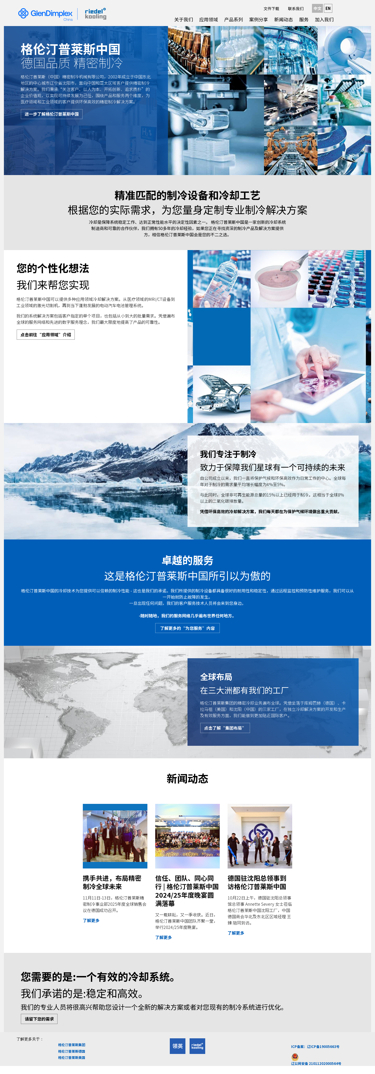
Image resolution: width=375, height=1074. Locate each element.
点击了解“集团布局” (226, 731)
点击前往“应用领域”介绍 (47, 335)
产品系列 (233, 19)
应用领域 (208, 19)
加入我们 (324, 19)
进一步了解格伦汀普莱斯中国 (53, 115)
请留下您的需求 (40, 1024)
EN (328, 8)
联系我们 (296, 8)
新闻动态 (283, 19)
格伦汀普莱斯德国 (71, 1057)
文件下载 (271, 8)
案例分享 (258, 19)
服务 (304, 19)
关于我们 (183, 19)
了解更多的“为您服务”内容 (187, 629)
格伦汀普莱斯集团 (71, 1050)
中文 (317, 8)
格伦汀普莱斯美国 (71, 1063)
